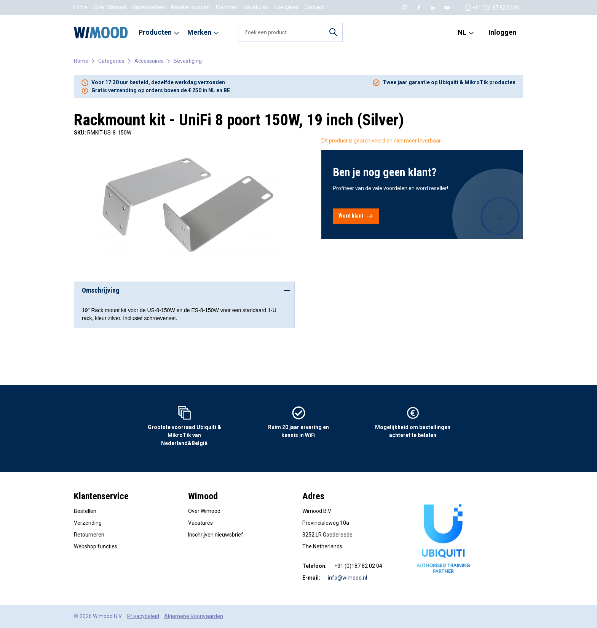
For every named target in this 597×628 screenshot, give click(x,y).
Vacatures (255, 7)
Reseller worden (190, 7)
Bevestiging (188, 61)
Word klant (355, 216)
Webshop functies (95, 546)
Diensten (226, 7)
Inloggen (502, 32)
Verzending (88, 523)
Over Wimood (110, 7)
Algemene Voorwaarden (193, 616)
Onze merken (148, 7)
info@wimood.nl (347, 578)
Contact (314, 7)
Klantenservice (101, 496)
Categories (111, 61)
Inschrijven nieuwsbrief (215, 535)
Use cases (286, 7)
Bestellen (85, 511)
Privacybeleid (143, 616)
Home (80, 7)
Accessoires (149, 61)
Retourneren (89, 535)
